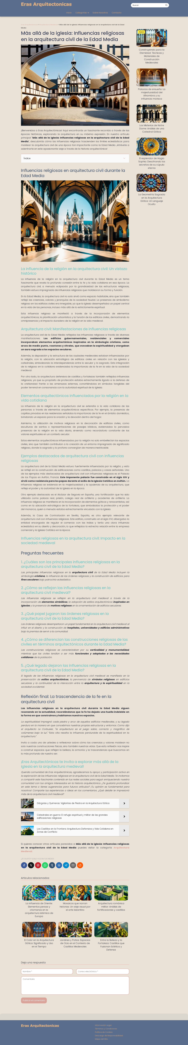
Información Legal (103, 1025)
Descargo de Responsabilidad (109, 1035)
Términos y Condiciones (106, 1028)
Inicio (69, 12)
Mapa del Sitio (101, 1039)
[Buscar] (166, 5)
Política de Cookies (104, 1032)
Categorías (81, 12)
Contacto (116, 12)
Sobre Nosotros (100, 12)
